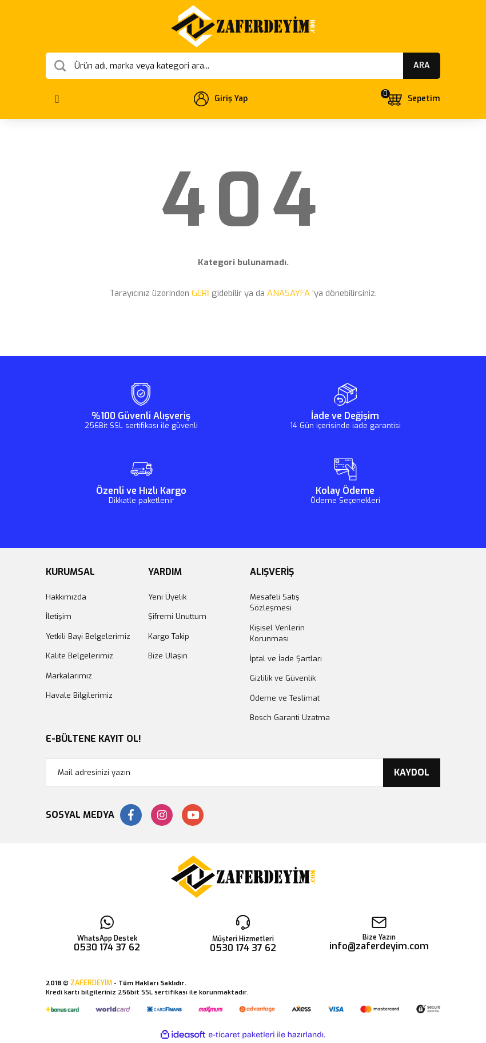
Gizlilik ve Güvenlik (283, 678)
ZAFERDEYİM (91, 983)
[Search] (243, 66)
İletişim (58, 616)
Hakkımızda (66, 597)
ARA (421, 65)
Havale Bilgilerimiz (79, 695)
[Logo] (242, 26)
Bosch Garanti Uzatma (290, 717)
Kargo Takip (168, 636)
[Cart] (412, 99)
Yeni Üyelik (167, 597)
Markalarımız (69, 676)
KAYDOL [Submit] (411, 772)
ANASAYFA (288, 293)
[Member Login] (221, 98)
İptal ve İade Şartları (286, 659)
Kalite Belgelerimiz (79, 656)
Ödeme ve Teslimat (285, 698)
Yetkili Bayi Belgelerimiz (88, 636)
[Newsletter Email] (243, 772)
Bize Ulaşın (168, 656)
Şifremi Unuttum (177, 616)
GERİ (200, 293)
